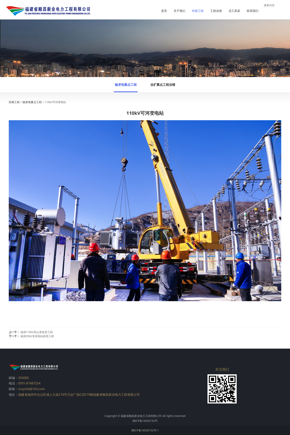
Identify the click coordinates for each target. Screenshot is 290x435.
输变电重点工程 (126, 84)
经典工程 (198, 11)
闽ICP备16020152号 (145, 421)
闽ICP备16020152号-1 (145, 430)
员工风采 (234, 11)
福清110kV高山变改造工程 (36, 332)
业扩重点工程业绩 (162, 84)
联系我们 (252, 11)
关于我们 (179, 11)
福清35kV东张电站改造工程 (37, 336)
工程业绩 (216, 11)
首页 (164, 11)
